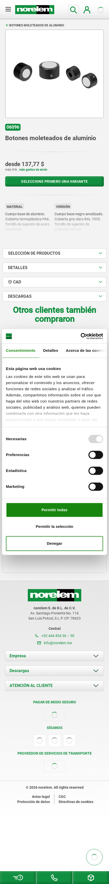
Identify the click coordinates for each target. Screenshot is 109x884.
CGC (62, 797)
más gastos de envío (33, 169)
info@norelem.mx (54, 643)
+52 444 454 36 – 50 (54, 636)
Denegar (54, 543)
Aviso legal (41, 797)
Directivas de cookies (76, 802)
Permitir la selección (54, 526)
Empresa (18, 655)
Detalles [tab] (50, 350)
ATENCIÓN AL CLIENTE (31, 685)
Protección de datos (33, 802)
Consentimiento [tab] (20, 350)
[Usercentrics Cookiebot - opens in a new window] (80, 336)
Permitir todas (55, 510)
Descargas (19, 670)
